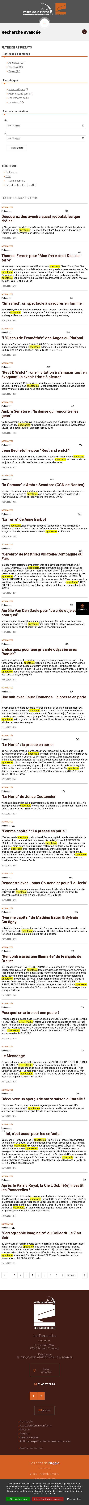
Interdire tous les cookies (47, 1499)
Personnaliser (74, 1499)
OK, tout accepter (17, 1499)
